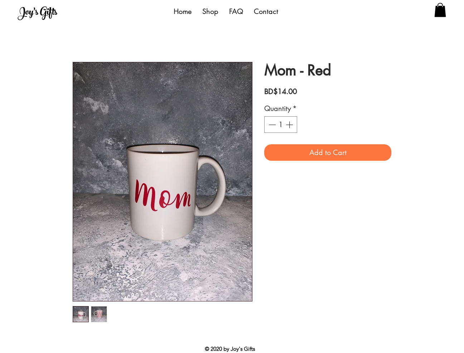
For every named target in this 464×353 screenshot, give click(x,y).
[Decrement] (271, 124)
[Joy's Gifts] (51, 13)
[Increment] (290, 124)
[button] (440, 10)
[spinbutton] (280, 124)
